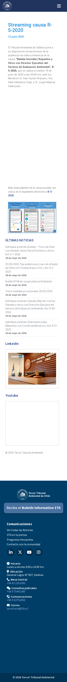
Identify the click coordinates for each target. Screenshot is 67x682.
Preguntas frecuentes (20, 540)
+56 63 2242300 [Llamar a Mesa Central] (16, 583)
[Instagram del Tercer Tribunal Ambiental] (39, 552)
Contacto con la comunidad (23, 544)
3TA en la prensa (17, 535)
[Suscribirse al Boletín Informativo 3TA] (33, 508)
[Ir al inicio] (7, 5)
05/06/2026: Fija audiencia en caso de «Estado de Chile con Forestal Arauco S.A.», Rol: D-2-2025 (31, 268)
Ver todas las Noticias (20, 530)
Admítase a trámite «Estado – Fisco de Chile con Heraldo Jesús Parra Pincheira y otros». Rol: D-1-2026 (30, 250)
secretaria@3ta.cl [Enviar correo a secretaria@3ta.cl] (17, 609)
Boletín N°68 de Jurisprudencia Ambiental (28, 281)
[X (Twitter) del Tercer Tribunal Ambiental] (20, 552)
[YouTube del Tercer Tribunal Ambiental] (29, 552)
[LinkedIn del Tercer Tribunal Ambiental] (11, 552)
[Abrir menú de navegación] (59, 5)
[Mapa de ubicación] (33, 640)
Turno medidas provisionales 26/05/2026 (29, 291)
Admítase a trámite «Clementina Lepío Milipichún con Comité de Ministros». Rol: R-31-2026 (31, 326)
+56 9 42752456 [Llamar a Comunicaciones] (16, 600)
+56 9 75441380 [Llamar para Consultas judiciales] (16, 592)
